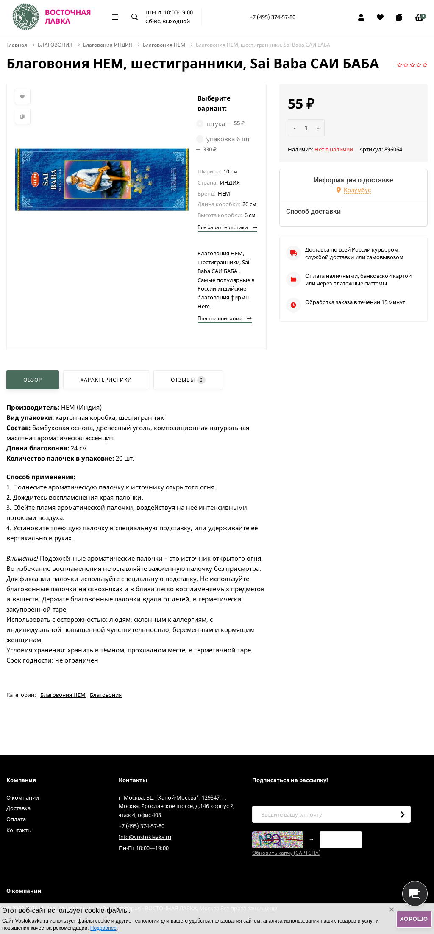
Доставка (18, 808)
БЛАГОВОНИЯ (55, 44)
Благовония (106, 695)
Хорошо (414, 919)
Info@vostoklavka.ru (145, 837)
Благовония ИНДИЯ (107, 44)
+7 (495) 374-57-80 (272, 17)
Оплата (16, 819)
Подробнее (103, 928)
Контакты (19, 830)
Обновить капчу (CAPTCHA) (286, 852)
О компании (22, 797)
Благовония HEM (164, 44)
